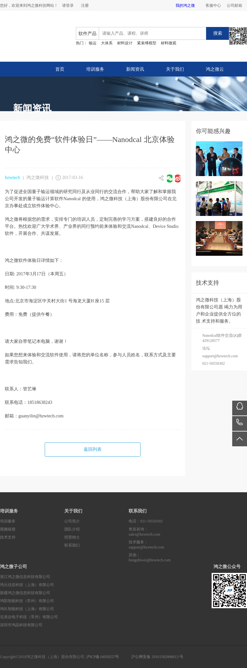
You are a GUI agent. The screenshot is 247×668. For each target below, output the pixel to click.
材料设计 (125, 43)
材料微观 (168, 43)
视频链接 (7, 529)
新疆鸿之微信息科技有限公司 (25, 593)
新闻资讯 (135, 69)
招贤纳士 (72, 537)
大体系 (107, 43)
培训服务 (95, 69)
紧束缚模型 (146, 43)
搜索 (217, 33)
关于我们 (175, 69)
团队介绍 (72, 529)
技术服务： (161, 545)
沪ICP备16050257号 (102, 657)
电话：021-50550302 (146, 521)
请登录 (68, 5)
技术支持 (7, 537)
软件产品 (87, 33)
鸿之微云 (215, 69)
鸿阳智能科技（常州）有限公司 (27, 601)
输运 (92, 43)
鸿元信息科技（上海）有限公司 (27, 585)
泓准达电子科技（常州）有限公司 (29, 617)
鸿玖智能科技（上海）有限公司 (27, 609)
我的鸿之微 (185, 5)
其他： (161, 558)
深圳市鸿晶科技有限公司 (21, 625)
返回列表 (93, 449)
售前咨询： (161, 532)
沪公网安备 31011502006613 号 (157, 657)
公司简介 (72, 521)
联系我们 (72, 545)
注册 (85, 5)
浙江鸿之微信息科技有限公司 (25, 576)
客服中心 (213, 5)
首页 (59, 69)
